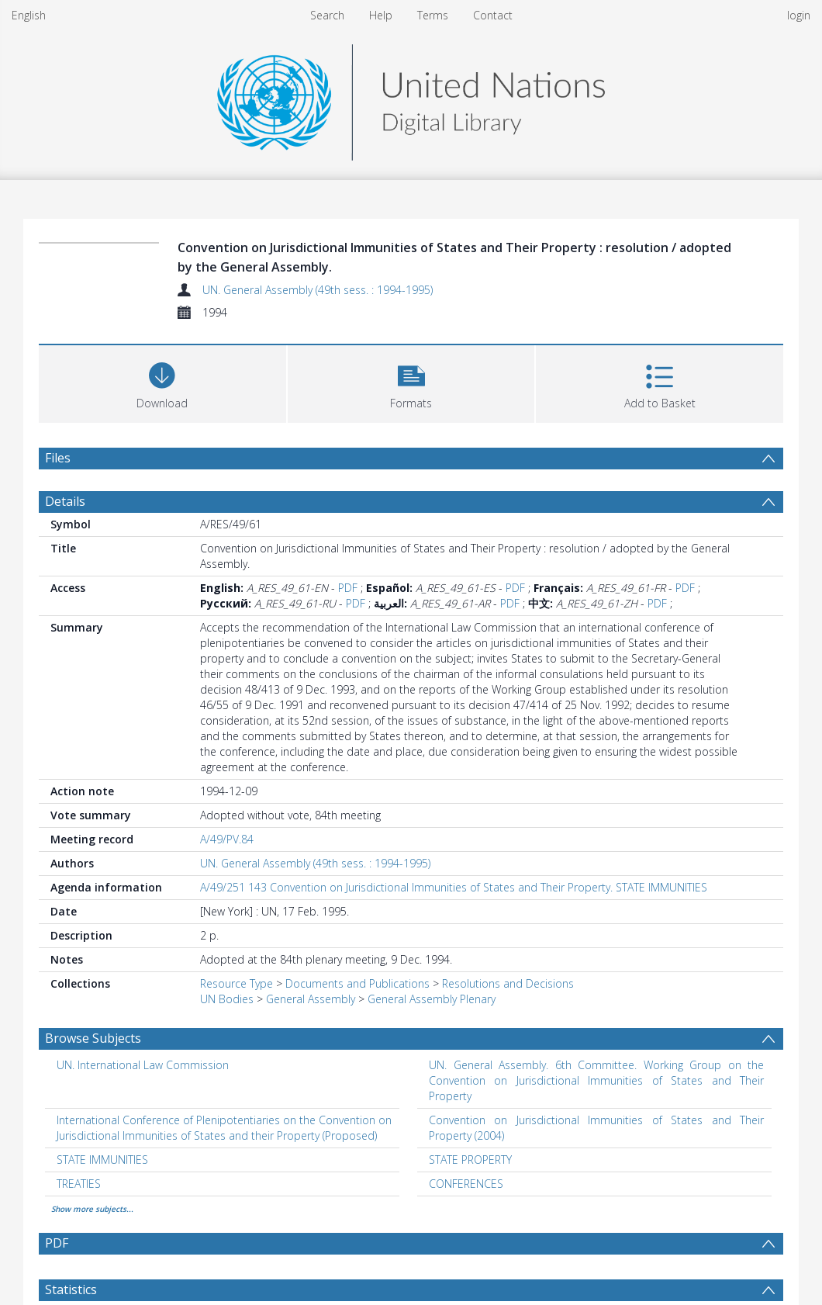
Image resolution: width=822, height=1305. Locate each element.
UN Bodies (227, 999)
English (29, 15)
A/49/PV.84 (227, 839)
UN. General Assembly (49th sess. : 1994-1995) (317, 289)
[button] (411, 382)
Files (58, 457)
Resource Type (236, 983)
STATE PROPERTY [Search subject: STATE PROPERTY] (470, 1159)
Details (65, 501)
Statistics (71, 1289)
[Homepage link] (411, 98)
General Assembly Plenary (432, 999)
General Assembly (310, 999)
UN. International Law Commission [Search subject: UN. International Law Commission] (143, 1065)
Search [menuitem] (327, 15)
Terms (432, 15)
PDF (347, 587)
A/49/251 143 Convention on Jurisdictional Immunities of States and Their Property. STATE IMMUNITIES (453, 887)
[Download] (162, 382)
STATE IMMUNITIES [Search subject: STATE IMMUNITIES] (102, 1159)
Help (380, 15)
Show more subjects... (92, 1208)
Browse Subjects (93, 1038)
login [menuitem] (798, 15)
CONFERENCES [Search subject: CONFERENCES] (466, 1183)
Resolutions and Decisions (508, 983)
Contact (493, 15)
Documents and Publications (357, 983)
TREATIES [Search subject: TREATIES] (79, 1183)
